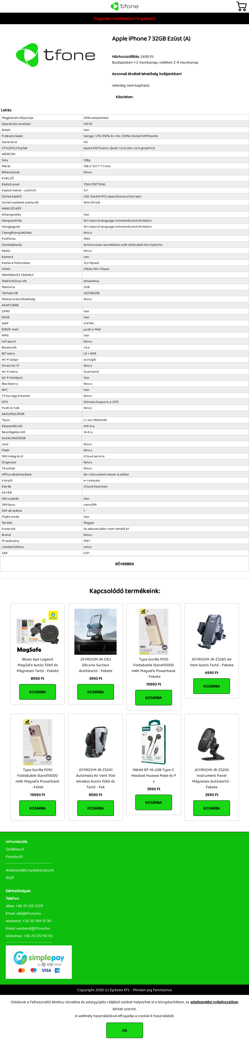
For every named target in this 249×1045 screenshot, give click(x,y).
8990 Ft (37, 678)
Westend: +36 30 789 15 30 (28, 921)
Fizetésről (14, 856)
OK (124, 1030)
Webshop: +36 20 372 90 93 (29, 936)
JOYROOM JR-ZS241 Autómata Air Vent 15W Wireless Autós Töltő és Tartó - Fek (95, 778)
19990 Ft (153, 684)
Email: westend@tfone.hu (28, 928)
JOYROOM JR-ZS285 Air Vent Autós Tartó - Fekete (211, 662)
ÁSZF (10, 877)
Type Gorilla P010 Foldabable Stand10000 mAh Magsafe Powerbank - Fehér (37, 778)
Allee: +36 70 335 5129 (24, 906)
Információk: (17, 841)
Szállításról (15, 849)
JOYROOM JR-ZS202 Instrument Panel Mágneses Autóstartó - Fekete (211, 778)
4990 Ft (211, 672)
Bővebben (124, 564)
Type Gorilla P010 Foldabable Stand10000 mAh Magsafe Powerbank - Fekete (153, 667)
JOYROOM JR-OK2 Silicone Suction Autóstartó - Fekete (95, 664)
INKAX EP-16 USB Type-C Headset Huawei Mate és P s (153, 775)
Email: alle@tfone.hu (23, 913)
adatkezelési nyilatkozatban (214, 1002)
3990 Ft (95, 678)
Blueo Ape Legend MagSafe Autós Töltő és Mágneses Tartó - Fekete (38, 664)
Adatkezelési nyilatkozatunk (30, 870)
